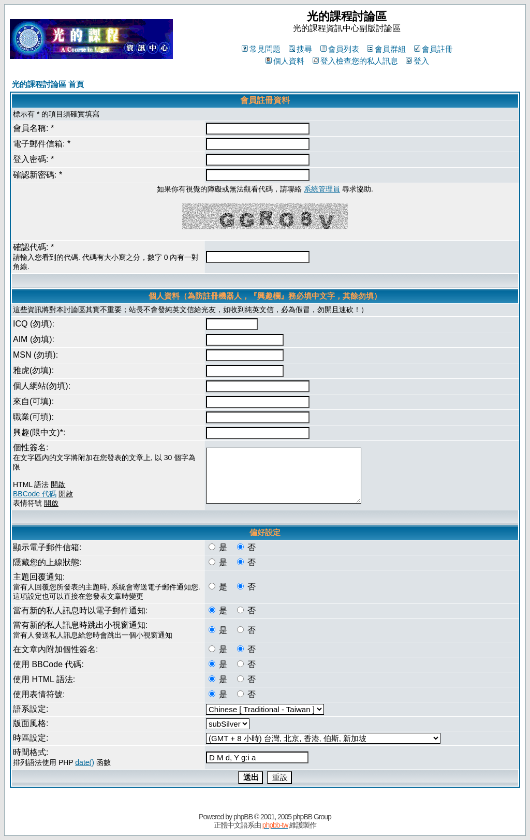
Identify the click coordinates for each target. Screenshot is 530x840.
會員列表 (339, 49)
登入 (417, 60)
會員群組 (386, 49)
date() (84, 762)
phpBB (243, 817)
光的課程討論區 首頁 (48, 84)
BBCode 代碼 (34, 494)
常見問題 (261, 49)
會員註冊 (433, 49)
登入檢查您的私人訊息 (355, 60)
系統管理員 (322, 189)
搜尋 (300, 49)
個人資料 (285, 60)
